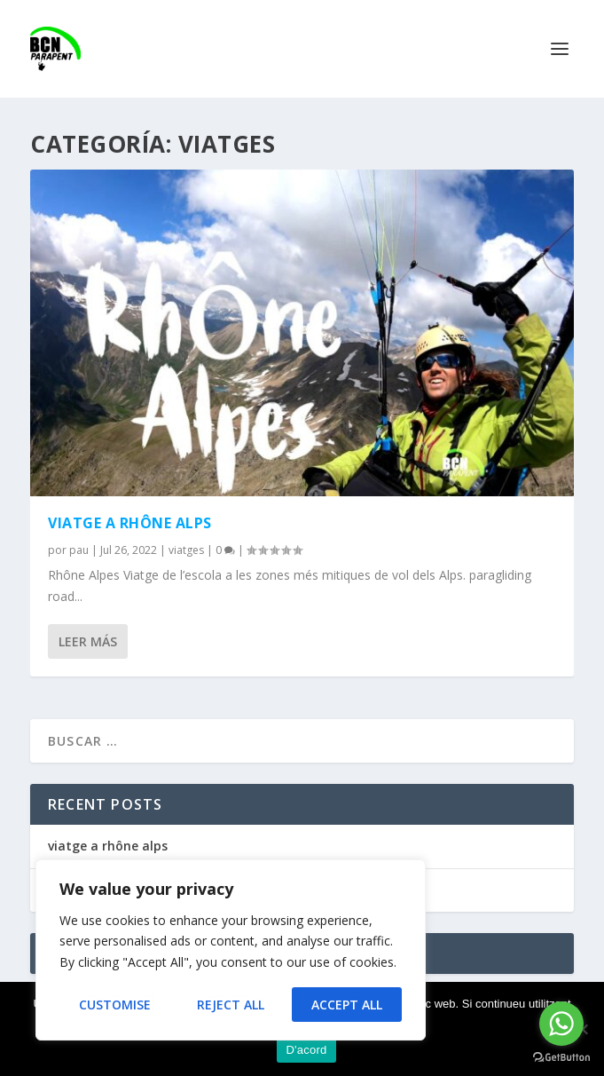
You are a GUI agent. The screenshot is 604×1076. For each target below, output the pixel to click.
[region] (230, 949)
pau (79, 550)
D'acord (306, 1049)
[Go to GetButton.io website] (561, 1058)
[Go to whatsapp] (561, 1023)
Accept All (346, 1004)
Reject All (230, 1004)
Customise (115, 1004)
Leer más (88, 641)
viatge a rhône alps (130, 523)
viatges (186, 550)
